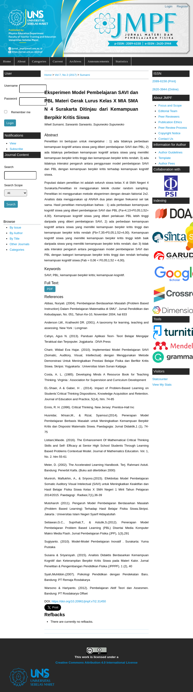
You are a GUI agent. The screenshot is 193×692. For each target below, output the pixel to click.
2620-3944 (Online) (165, 89)
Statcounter (160, 379)
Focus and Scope (169, 105)
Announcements (98, 61)
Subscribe (16, 149)
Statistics (122, 61)
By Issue (15, 227)
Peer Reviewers (168, 116)
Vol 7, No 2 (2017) (66, 74)
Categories (39, 61)
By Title (15, 238)
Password (10, 98)
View (13, 143)
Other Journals (19, 244)
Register (182, 6)
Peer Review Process (172, 127)
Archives (75, 61)
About (21, 61)
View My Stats (162, 384)
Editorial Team (167, 111)
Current (58, 61)
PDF (50, 289)
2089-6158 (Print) (164, 81)
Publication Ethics (170, 122)
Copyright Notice (169, 133)
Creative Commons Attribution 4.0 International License (96, 662)
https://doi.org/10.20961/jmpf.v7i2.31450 (79, 601)
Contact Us (165, 138)
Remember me (21, 112)
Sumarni (85, 74)
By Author (16, 233)
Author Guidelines (171, 152)
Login (168, 6)
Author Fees (167, 163)
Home (7, 61)
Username (11, 85)
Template (165, 158)
